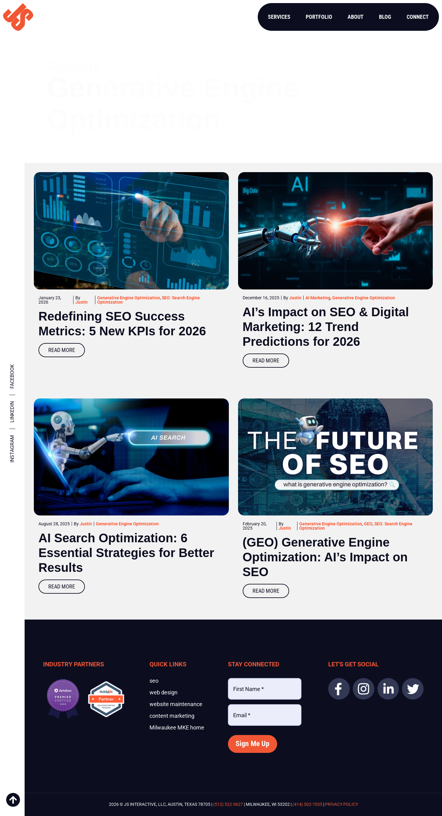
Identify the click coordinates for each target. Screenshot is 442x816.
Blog (385, 17)
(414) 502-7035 (307, 804)
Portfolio (319, 17)
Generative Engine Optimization (128, 297)
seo (153, 681)
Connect (418, 17)
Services (279, 17)
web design (163, 692)
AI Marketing (317, 297)
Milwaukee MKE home (176, 727)
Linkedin (12, 411)
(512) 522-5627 (228, 804)
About (356, 17)
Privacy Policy (341, 804)
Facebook (12, 376)
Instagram (12, 449)
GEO (368, 523)
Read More (61, 350)
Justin (81, 302)
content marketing (171, 716)
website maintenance (175, 704)
